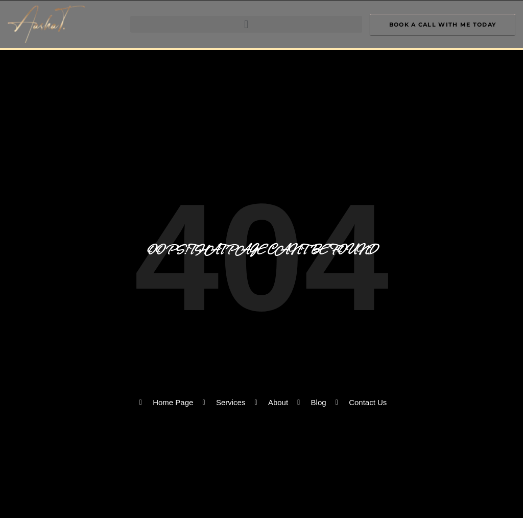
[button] (246, 24)
